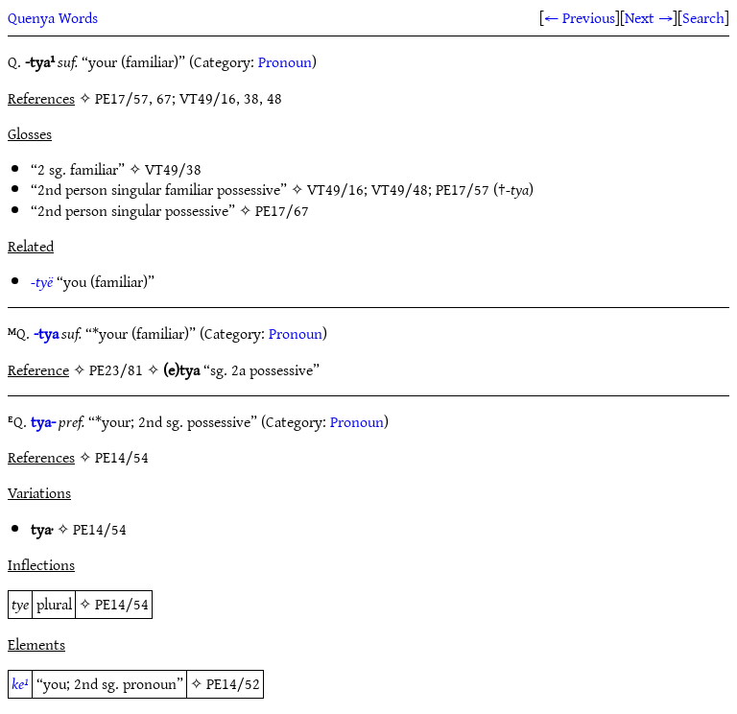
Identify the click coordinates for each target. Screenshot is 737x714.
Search (703, 17)
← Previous (579, 17)
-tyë (42, 281)
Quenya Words (53, 17)
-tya (46, 333)
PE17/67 (282, 210)
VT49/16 (335, 189)
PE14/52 (233, 683)
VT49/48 (399, 189)
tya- (43, 421)
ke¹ (20, 683)
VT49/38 (173, 168)
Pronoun (285, 61)
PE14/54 (100, 528)
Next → (649, 17)
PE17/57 (462, 189)
